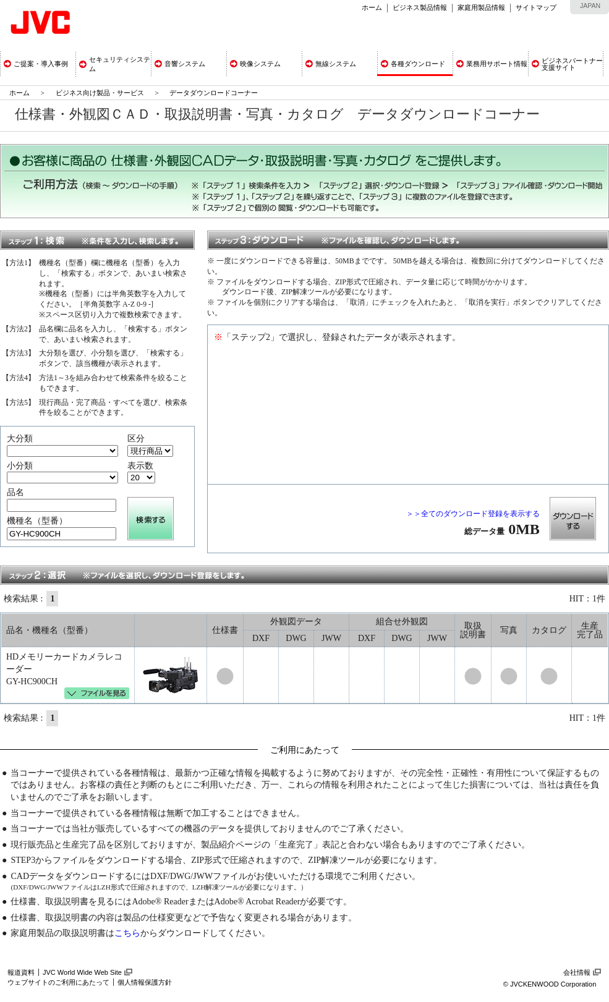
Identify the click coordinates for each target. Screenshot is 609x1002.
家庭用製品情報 (481, 7)
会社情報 (576, 972)
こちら (127, 933)
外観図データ (296, 621)
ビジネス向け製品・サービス (101, 92)
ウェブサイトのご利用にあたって (58, 982)
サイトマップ (536, 7)
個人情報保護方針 (144, 982)
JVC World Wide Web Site (82, 972)
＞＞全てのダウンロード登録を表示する (473, 513)
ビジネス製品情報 (420, 7)
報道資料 (21, 972)
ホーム (372, 7)
